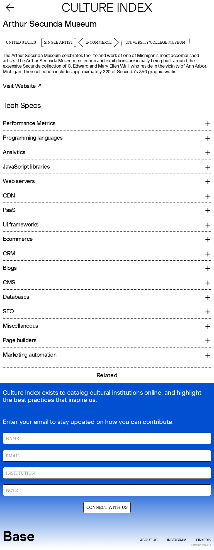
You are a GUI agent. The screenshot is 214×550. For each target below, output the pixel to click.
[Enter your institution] (107, 473)
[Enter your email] (107, 456)
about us (148, 540)
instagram (176, 540)
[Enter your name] (107, 438)
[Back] (12, 7)
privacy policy (201, 545)
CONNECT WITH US (107, 507)
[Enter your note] (107, 490)
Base (19, 536)
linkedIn (203, 540)
